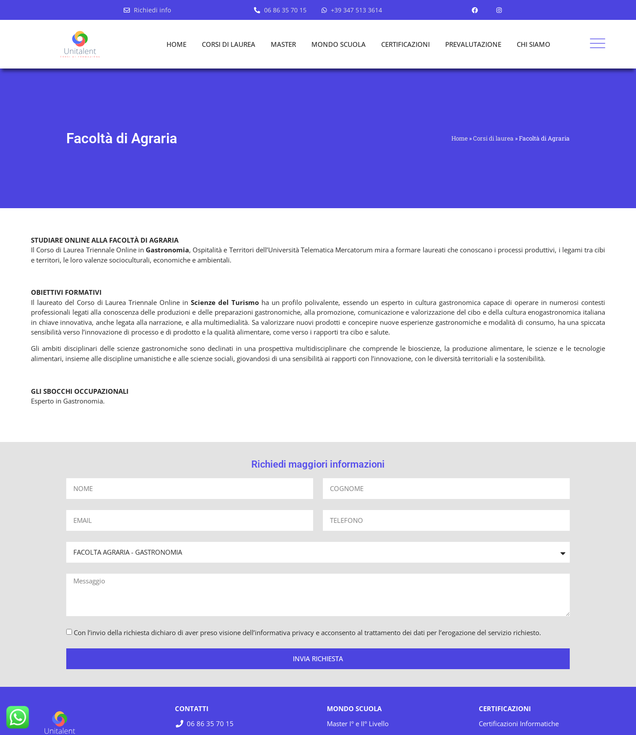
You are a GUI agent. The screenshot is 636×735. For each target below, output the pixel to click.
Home (459, 138)
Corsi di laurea (493, 138)
